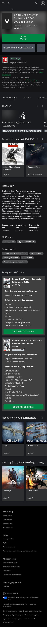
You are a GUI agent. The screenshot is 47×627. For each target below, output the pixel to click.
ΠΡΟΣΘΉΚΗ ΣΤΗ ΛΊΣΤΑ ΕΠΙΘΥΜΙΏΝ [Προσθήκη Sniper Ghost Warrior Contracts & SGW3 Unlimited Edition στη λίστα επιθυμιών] (19, 48)
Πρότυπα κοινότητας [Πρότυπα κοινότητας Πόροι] (9, 547)
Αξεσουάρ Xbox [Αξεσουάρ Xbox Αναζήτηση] (7, 527)
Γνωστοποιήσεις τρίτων (32, 615)
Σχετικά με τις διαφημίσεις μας (12, 619)
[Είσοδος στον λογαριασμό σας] (43, 3)
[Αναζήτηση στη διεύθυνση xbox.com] (9, 3)
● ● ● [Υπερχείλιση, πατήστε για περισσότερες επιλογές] (41, 47)
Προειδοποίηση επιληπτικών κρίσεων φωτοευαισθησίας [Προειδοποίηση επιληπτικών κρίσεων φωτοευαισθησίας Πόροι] (19, 551)
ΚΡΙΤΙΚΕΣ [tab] (27, 97)
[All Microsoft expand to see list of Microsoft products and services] (3, 3)
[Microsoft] (23, 1)
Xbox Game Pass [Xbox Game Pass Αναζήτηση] (8, 523)
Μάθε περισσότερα (31, 80)
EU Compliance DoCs (29, 619)
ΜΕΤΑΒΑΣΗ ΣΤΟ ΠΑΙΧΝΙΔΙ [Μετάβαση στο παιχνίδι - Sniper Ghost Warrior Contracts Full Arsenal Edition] (23, 331)
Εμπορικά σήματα (17, 615)
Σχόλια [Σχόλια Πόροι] (5, 543)
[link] (13, 160)
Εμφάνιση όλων (27, 138)
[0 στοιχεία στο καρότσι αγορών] (37, 3)
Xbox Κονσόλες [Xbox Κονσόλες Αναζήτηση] (7, 515)
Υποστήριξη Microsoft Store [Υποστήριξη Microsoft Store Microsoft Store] (11, 566)
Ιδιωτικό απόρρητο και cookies (32, 611)
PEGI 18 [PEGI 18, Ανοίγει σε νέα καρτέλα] (15, 59)
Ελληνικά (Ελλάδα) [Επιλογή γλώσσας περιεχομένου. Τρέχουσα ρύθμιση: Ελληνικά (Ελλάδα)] (12, 593)
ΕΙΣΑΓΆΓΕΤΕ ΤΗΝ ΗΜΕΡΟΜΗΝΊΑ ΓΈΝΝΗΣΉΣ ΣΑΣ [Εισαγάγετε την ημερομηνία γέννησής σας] (22, 131)
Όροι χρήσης (7, 615)
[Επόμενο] (42, 106)
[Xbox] (6, 9)
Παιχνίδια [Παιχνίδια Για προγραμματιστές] (6, 586)
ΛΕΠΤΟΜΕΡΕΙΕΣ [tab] (10, 97)
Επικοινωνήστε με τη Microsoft (12, 611)
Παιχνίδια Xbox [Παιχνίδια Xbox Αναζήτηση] (7, 519)
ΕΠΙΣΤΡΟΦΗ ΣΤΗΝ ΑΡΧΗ (23, 407)
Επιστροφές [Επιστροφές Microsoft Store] (6, 570)
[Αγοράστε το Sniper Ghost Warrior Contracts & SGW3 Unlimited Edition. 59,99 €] (23, 38)
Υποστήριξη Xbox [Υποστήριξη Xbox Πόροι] (8, 539)
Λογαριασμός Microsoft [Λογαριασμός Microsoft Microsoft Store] (10, 562)
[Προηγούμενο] (37, 106)
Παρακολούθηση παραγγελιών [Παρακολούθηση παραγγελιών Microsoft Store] (12, 574)
